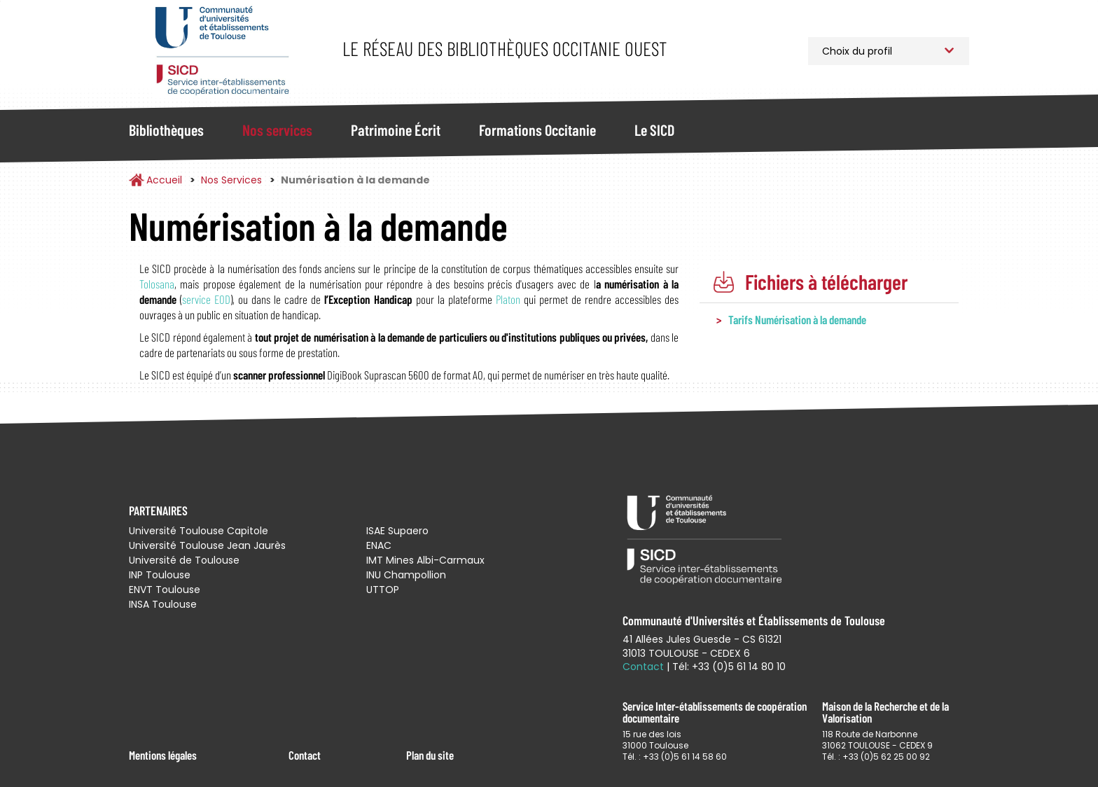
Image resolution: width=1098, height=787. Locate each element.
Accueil (164, 180)
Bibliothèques (166, 129)
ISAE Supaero (397, 531)
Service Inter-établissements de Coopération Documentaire (221, 51)
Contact (305, 755)
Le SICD (654, 129)
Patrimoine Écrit (395, 129)
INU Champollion (406, 575)
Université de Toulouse (184, 560)
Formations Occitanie (537, 129)
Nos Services (231, 180)
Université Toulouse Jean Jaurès (207, 545)
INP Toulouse (159, 575)
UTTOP (382, 590)
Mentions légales (163, 755)
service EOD (206, 299)
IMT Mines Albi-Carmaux (425, 560)
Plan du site (430, 755)
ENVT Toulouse (164, 590)
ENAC (378, 545)
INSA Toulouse (163, 604)
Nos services (277, 129)
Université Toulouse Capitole (198, 531)
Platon (508, 299)
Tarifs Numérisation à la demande (797, 319)
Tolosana (156, 284)
